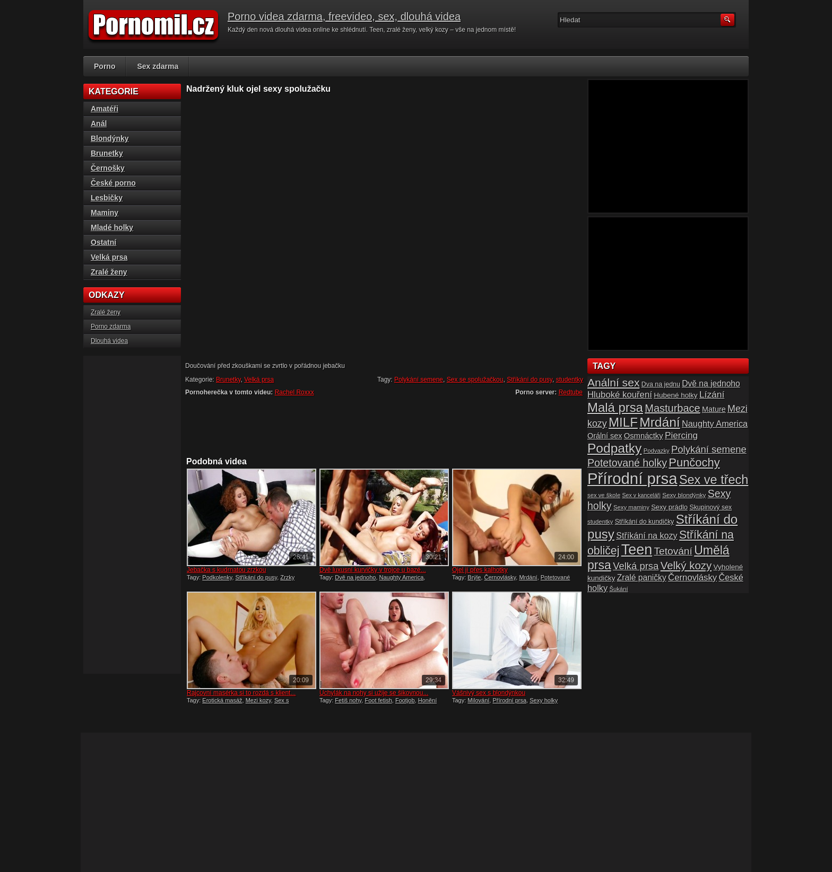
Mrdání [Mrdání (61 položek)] (659, 422)
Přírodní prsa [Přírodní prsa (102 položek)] (632, 478)
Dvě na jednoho (355, 577)
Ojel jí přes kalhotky (480, 570)
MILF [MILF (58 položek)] (623, 422)
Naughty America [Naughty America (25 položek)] (715, 423)
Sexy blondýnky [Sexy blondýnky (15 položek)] (684, 494)
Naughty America (401, 577)
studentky (569, 379)
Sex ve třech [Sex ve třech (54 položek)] (713, 480)
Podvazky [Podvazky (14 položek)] (657, 450)
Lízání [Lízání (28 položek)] (711, 394)
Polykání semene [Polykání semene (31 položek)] (709, 449)
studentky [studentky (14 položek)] (600, 521)
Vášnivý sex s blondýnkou (488, 693)
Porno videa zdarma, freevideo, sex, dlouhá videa (344, 16)
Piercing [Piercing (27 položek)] (681, 435)
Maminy (104, 212)
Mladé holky (112, 227)
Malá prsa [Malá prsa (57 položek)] (615, 407)
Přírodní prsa (509, 700)
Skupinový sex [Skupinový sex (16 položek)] (710, 507)
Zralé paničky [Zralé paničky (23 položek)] (641, 577)
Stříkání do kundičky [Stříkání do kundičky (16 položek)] (644, 521)
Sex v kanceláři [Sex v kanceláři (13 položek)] (641, 495)
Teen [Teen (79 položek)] (636, 550)
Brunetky (228, 379)
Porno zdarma (111, 326)
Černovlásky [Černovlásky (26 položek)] (692, 577)
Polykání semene (418, 379)
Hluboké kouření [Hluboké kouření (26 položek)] (619, 395)
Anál (99, 123)
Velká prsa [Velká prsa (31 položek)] (635, 565)
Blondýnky (110, 138)
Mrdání (528, 577)
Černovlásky (500, 577)
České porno (113, 183)
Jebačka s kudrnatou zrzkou (226, 570)
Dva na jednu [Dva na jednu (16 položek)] (661, 384)
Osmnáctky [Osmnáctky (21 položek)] (643, 435)
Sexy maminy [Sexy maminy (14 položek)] (631, 507)
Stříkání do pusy (529, 379)
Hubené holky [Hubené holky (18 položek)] (675, 395)
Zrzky (287, 577)
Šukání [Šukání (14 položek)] (618, 589)
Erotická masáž (222, 700)
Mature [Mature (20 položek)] (714, 409)
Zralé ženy (109, 272)
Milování (478, 700)
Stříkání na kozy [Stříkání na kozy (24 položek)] (646, 535)
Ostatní (103, 242)
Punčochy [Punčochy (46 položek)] (694, 462)
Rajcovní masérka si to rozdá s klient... (241, 693)
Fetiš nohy (348, 700)
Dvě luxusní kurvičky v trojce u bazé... (372, 570)
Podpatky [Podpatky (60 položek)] (614, 448)
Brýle (474, 577)
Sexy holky (544, 700)
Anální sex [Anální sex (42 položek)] (613, 382)
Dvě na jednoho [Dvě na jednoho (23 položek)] (711, 383)
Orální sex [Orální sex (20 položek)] (604, 435)
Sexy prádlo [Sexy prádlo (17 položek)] (669, 507)
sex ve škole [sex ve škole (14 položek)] (603, 495)
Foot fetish (378, 700)
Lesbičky (107, 197)
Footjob (405, 700)
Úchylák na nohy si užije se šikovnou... (373, 693)
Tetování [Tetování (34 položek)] (673, 551)
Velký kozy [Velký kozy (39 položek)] (686, 565)
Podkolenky (217, 577)
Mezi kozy (258, 700)
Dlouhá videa (109, 341)
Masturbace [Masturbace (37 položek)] (672, 408)
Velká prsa (259, 379)
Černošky (108, 168)
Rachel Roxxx (294, 392)
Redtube (571, 392)
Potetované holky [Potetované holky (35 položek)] (627, 463)
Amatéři (104, 108)
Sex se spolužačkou (475, 379)
